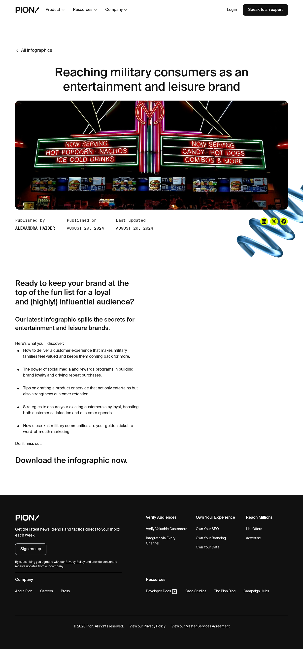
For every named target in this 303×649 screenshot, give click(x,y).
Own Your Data (207, 547)
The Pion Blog (225, 591)
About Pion (23, 591)
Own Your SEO (207, 529)
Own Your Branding (211, 538)
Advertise (253, 538)
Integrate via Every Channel (160, 541)
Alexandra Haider (35, 228)
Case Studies (195, 591)
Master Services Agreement (208, 626)
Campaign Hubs (256, 591)
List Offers (254, 529)
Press (65, 591)
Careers (46, 591)
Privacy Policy (155, 626)
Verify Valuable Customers (166, 529)
